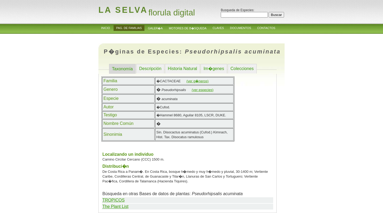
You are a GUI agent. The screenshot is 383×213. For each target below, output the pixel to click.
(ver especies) (203, 90)
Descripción (150, 68)
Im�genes (213, 68)
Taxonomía (122, 69)
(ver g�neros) (197, 81)
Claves (218, 28)
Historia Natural (182, 68)
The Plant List (115, 206)
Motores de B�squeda (188, 28)
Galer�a (155, 28)
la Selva (123, 10)
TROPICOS (113, 200)
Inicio (105, 28)
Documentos (240, 28)
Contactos (266, 28)
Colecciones (242, 68)
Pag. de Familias (129, 28)
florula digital (171, 12)
